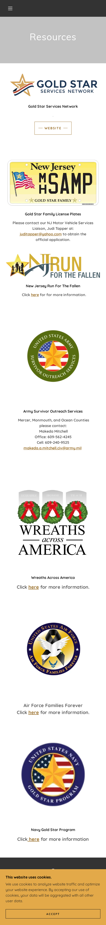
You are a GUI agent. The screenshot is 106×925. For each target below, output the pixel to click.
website (53, 128)
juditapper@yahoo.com (41, 234)
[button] (10, 8)
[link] (53, 871)
